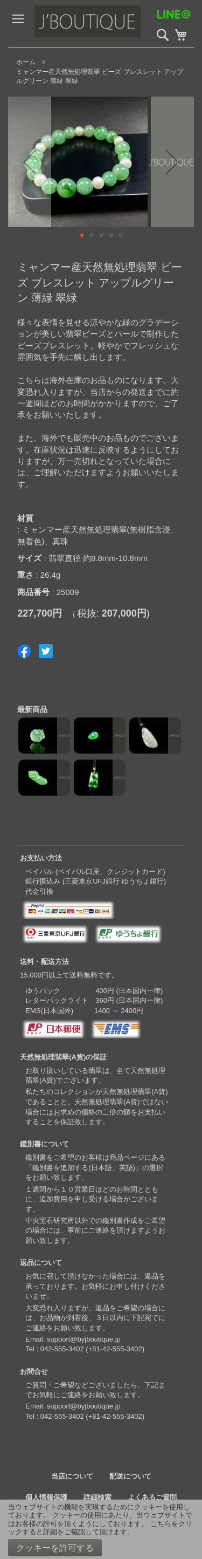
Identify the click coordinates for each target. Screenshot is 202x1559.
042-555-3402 (62, 1349)
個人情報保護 (46, 1497)
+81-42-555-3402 (115, 1349)
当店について (72, 1476)
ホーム (26, 62)
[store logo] (110, 23)
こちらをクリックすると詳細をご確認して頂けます (100, 1528)
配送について (130, 1476)
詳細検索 (97, 1497)
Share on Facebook (24, 651)
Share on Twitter (46, 651)
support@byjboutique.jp (84, 1339)
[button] (29, 162)
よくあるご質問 (152, 1497)
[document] (101, 1529)
